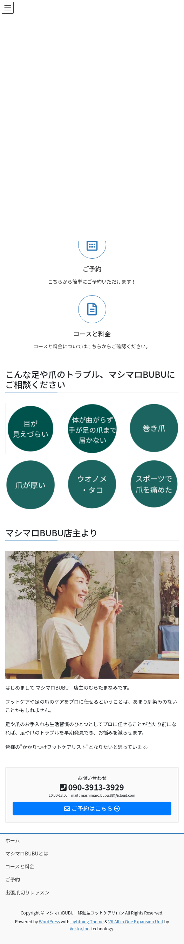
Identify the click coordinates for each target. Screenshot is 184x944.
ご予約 (12, 879)
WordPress (49, 921)
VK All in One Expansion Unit (135, 921)
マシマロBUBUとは (26, 853)
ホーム (12, 840)
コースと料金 (19, 866)
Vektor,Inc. (80, 928)
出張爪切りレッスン (27, 892)
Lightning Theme (87, 921)
